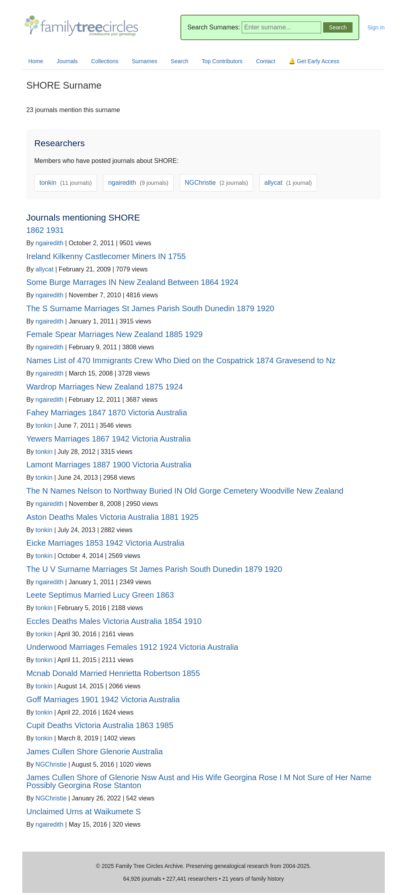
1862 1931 (45, 230)
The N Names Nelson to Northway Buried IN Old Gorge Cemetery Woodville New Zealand (184, 490)
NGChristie (216, 182)
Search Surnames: (213, 27)
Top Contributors (222, 61)
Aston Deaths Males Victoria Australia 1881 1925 (112, 517)
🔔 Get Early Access (314, 61)
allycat (288, 182)
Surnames (144, 61)
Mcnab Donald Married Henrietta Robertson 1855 (113, 673)
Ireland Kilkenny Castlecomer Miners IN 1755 (106, 256)
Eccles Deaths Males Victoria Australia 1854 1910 (114, 621)
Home (35, 61)
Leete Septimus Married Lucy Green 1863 (100, 595)
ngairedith (138, 182)
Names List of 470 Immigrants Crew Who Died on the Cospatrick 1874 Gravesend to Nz (180, 360)
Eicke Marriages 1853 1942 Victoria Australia (105, 543)
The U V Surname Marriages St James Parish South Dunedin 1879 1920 (154, 569)
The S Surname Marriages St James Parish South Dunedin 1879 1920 (150, 308)
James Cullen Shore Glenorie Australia (94, 751)
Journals (67, 61)
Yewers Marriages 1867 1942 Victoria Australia (108, 438)
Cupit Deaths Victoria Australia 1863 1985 (99, 725)
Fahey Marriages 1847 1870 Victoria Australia (106, 412)
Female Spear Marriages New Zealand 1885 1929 (114, 334)
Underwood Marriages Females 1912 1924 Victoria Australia (132, 647)
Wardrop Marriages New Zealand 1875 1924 (104, 386)
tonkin (65, 182)
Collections (104, 61)
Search (179, 61)
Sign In (376, 27)
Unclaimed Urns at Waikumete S (83, 811)
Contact (265, 61)
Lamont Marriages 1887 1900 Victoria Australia (108, 464)
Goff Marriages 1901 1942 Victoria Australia (103, 699)
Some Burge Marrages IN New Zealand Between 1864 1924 (132, 282)
